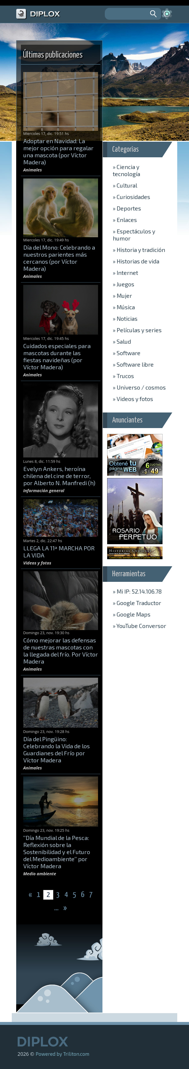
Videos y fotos (133, 398)
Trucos (123, 375)
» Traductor (137, 602)
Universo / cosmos (139, 387)
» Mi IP (137, 591)
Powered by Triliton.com (62, 1054)
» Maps (131, 614)
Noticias (125, 318)
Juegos (123, 284)
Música (124, 306)
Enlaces (125, 219)
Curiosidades (131, 196)
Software (126, 352)
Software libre (133, 364)
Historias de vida (136, 261)
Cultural (125, 185)
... (57, 908)
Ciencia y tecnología (126, 170)
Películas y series (137, 329)
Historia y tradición (139, 249)
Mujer (122, 295)
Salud (122, 341)
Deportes (127, 208)
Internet (125, 272)
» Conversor (139, 625)
